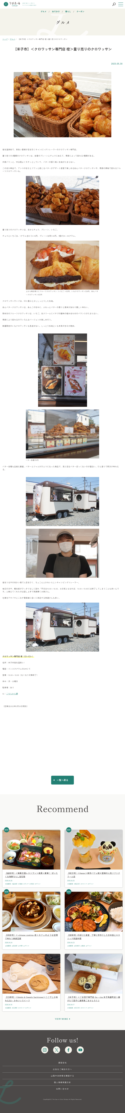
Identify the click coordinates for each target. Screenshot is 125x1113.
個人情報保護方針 (62, 1082)
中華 (21, 946)
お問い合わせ (62, 1088)
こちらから (11, 693)
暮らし (68, 11)
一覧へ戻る (62, 780)
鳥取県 (71, 1008)
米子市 (77, 1008)
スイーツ (84, 884)
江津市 (15, 1008)
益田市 (15, 884)
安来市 (77, 946)
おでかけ (56, 11)
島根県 (8, 884)
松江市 (77, 884)
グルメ (44, 11)
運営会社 (62, 1062)
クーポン (80, 11)
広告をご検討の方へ (62, 1069)
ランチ (27, 884)
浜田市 (15, 946)
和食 (21, 884)
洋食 (32, 884)
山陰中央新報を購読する (62, 1075)
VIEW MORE (61, 1018)
